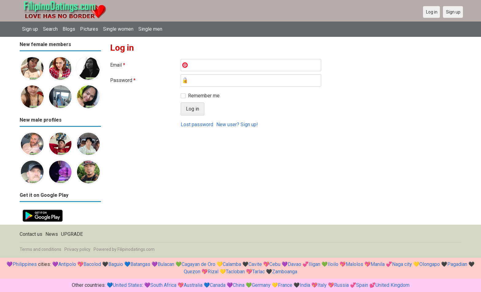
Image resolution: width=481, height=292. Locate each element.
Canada (217, 285)
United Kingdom (392, 285)
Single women (118, 29)
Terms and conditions (40, 249)
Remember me (204, 96)
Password (123, 80)
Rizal (213, 271)
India (305, 285)
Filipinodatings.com (136, 249)
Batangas (140, 264)
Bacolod (92, 264)
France (285, 285)
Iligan (314, 264)
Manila (378, 264)
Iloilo (333, 264)
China (238, 285)
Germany (261, 285)
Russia (341, 285)
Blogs (69, 29)
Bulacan (166, 264)
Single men (150, 29)
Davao (294, 264)
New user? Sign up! (237, 124)
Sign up (30, 29)
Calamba (232, 264)
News (51, 234)
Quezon (192, 271)
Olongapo (429, 264)
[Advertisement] (285, 178)
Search (50, 29)
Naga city (402, 264)
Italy (322, 285)
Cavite (255, 264)
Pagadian (457, 264)
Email (117, 65)
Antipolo (67, 264)
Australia (193, 285)
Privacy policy (77, 249)
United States (127, 285)
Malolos (354, 264)
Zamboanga (284, 271)
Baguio (115, 264)
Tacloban (235, 271)
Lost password (197, 124)
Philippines (25, 264)
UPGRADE (72, 234)
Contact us (31, 234)
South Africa (163, 285)
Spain (362, 285)
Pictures (89, 29)
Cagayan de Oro (198, 264)
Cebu (274, 264)
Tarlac (258, 271)
